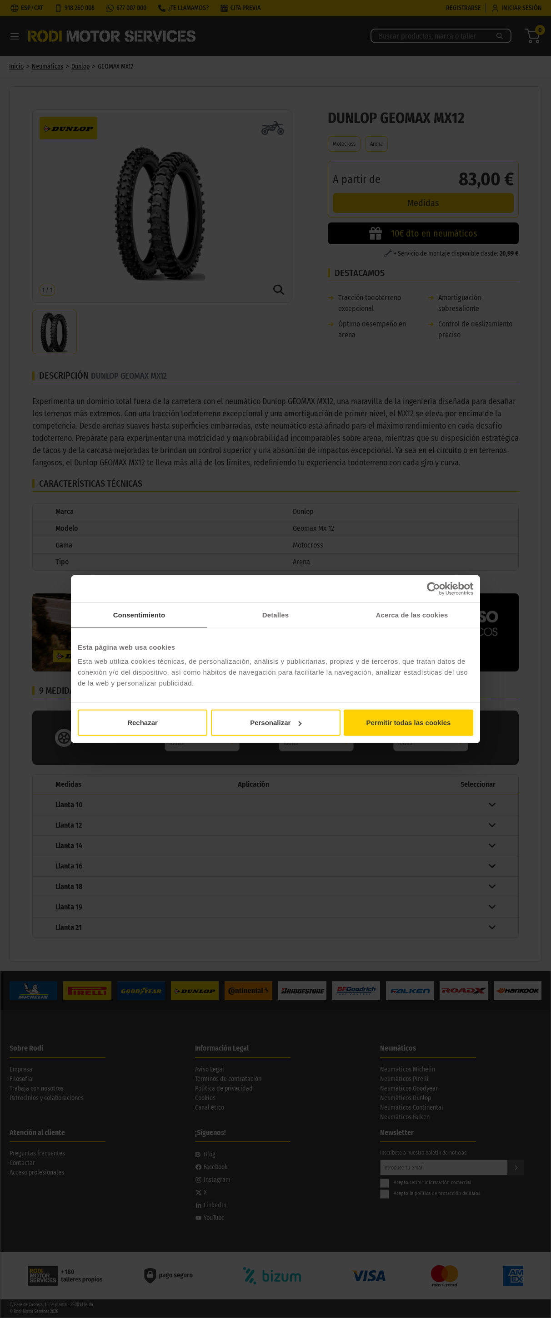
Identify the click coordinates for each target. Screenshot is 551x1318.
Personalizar (275, 722)
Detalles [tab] (275, 614)
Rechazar (142, 722)
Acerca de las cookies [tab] (412, 614)
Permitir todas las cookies (408, 722)
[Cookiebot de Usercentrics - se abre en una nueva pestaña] (433, 588)
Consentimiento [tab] (139, 614)
